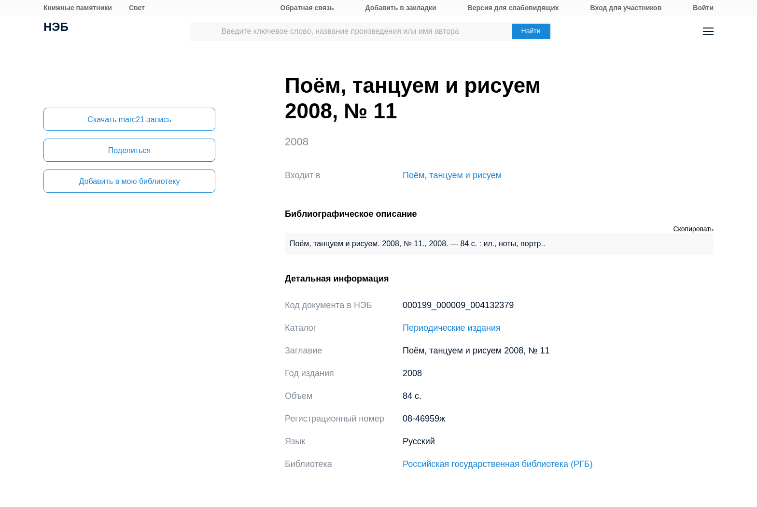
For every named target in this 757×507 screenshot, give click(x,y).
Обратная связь (307, 8)
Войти (703, 8)
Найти (531, 31)
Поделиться (129, 150)
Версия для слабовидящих (513, 8)
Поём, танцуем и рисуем (452, 175)
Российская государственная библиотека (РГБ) (498, 464)
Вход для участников (626, 8)
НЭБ (56, 28)
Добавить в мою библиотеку (129, 181)
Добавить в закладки (400, 8)
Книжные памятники (77, 8)
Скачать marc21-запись (129, 119)
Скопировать (693, 229)
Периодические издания (452, 328)
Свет (137, 8)
